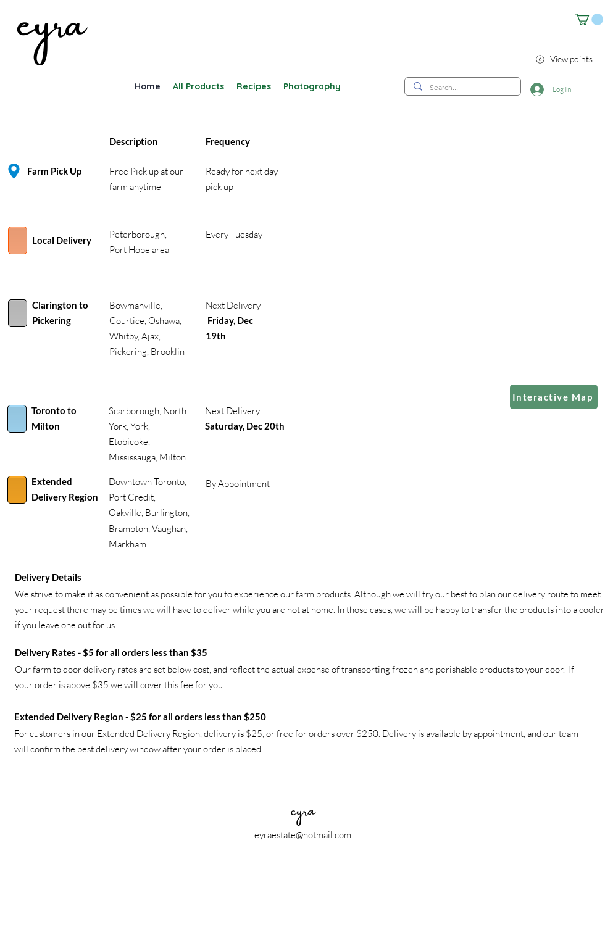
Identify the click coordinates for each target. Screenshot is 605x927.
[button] (589, 19)
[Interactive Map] (554, 397)
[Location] (14, 171)
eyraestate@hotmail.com (302, 835)
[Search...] (462, 87)
